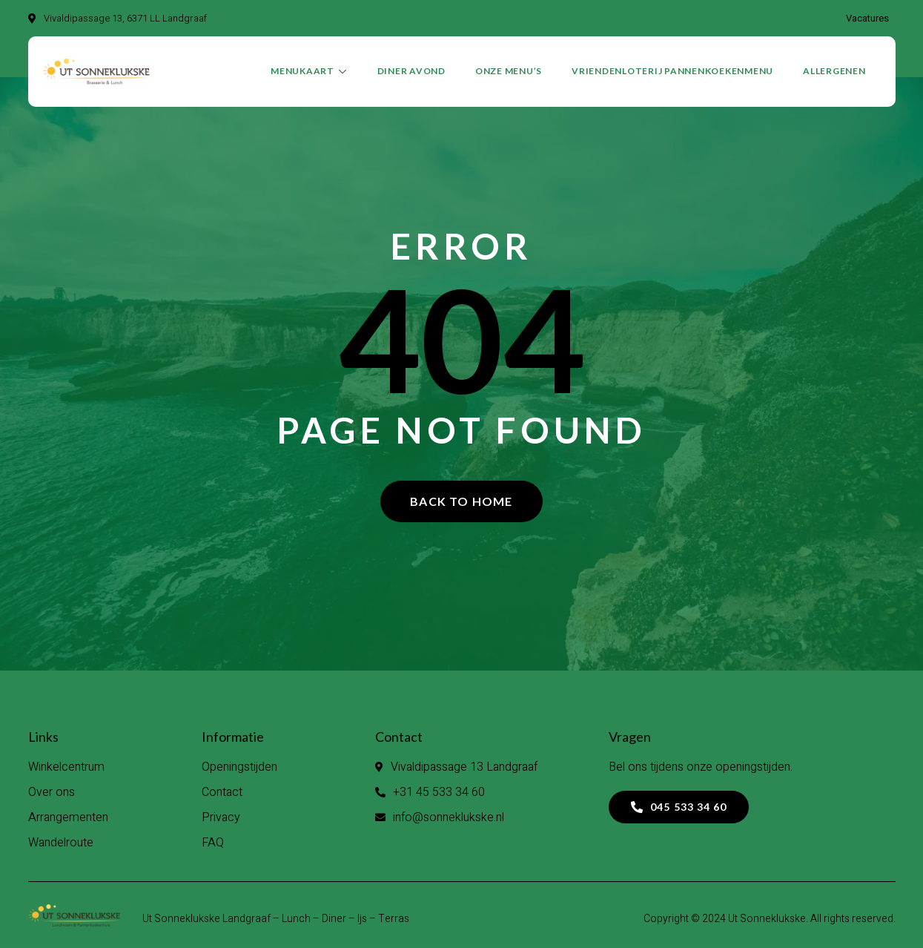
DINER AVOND (411, 71)
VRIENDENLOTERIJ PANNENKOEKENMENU (672, 71)
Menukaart (309, 71)
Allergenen (834, 71)
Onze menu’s (508, 71)
